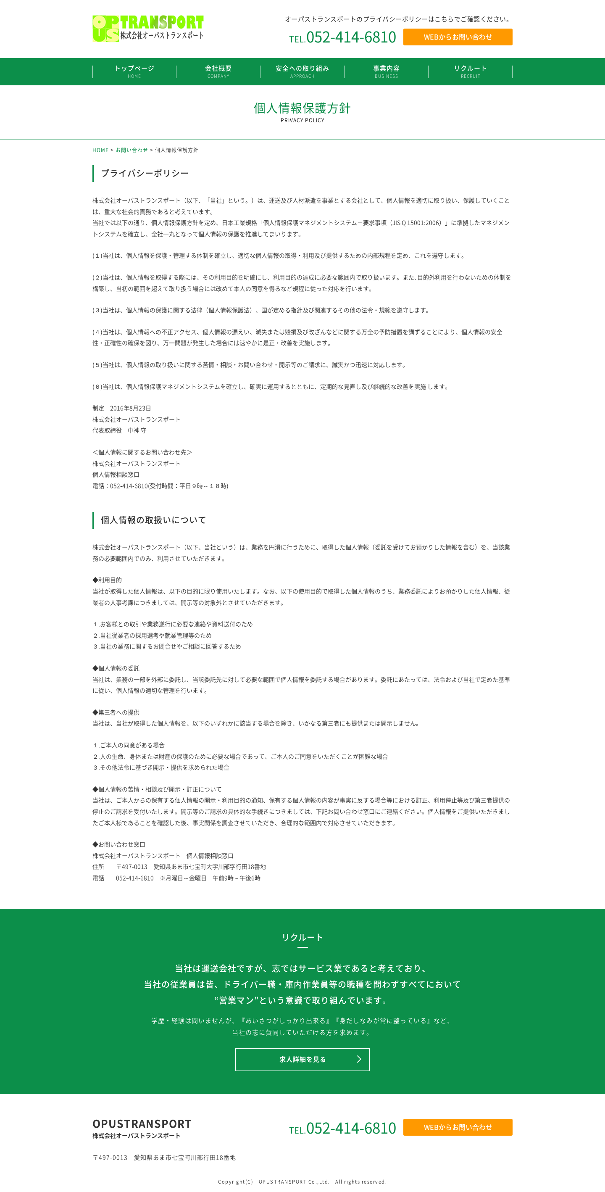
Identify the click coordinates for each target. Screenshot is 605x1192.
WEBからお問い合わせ (458, 37)
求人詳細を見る (302, 1059)
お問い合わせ (132, 150)
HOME (100, 150)
